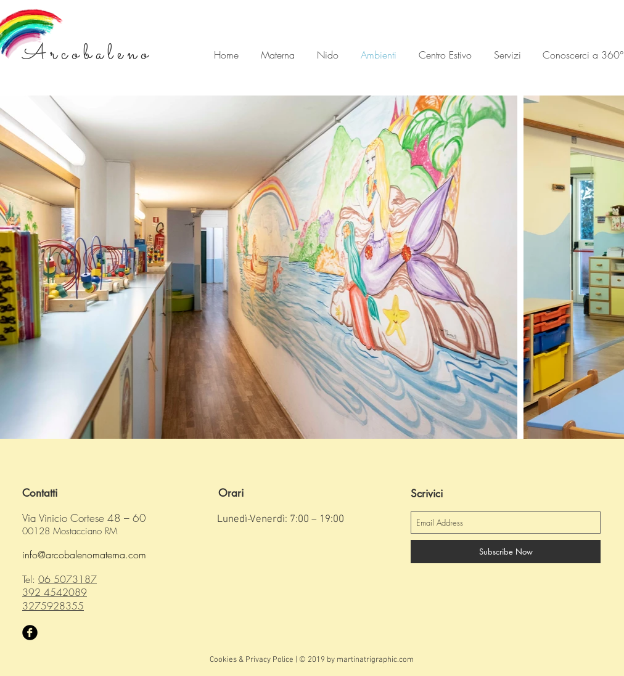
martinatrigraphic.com (375, 660)
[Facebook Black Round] (30, 632)
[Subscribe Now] (506, 551)
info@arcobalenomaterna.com (84, 554)
